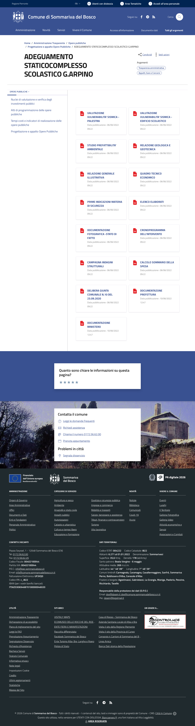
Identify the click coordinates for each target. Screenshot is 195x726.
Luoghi (163, 505)
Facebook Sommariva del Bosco (70, 636)
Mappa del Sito (16, 690)
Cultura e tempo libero (65, 529)
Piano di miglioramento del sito (24, 627)
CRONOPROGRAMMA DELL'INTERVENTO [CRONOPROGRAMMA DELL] (152, 232)
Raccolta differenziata (65, 631)
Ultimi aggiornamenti (19, 680)
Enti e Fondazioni (18, 520)
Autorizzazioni (61, 520)
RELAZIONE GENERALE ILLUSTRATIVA (100, 175)
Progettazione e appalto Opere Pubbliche (49, 46)
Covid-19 (134, 515)
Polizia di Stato (61, 646)
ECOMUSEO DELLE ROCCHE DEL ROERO (75, 622)
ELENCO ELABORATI (152, 202)
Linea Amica (105, 641)
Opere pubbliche (77, 43)
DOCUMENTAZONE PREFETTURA (151, 293)
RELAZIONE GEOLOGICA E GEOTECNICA (155, 147)
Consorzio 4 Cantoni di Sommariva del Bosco (121, 636)
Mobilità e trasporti (100, 510)
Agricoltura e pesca (63, 500)
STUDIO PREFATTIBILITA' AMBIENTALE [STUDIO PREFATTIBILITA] (101, 147)
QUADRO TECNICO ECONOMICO (151, 175)
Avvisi (132, 520)
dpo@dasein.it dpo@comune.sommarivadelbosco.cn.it (133, 594)
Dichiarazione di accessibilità (23, 622)
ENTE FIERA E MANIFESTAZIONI (71, 627)
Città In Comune (163, 713)
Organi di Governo (18, 500)
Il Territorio (165, 510)
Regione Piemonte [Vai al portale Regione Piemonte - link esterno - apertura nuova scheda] (20, 3)
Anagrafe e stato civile (65, 510)
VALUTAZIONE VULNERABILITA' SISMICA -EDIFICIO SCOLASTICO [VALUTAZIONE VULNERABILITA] (156, 117)
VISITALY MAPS (62, 617)
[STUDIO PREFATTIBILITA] (82, 145)
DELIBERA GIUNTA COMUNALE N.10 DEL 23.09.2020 (100, 295)
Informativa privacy (19, 661)
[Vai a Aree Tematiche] (131, 3)
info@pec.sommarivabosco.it (30, 569)
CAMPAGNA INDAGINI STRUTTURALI (100, 264)
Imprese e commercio (102, 505)
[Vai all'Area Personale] (164, 3)
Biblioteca (134, 505)
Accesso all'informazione (122, 30)
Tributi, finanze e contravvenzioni (107, 520)
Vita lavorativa (98, 529)
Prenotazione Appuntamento (24, 636)
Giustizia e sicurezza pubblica (105, 500)
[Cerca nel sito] (179, 17)
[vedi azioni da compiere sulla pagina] (161, 54)
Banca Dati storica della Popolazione (117, 646)
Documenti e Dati (18, 515)
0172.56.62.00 (20, 554)
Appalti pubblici (61, 515)
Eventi (163, 500)
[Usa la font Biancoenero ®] (100, 3)
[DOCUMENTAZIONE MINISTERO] (82, 323)
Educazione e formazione (66, 534)
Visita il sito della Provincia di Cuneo (117, 631)
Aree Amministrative (19, 505)
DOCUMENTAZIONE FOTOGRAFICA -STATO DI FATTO (102, 234)
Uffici (11, 510)
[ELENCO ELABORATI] (135, 202)
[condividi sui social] (144, 54)
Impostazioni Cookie (19, 670)
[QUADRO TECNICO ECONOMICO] (135, 174)
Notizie (132, 500)
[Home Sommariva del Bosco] (54, 17)
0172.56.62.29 (21, 558)
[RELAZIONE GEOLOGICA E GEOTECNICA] (135, 145)
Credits (12, 675)
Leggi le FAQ (15, 631)
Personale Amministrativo (22, 524)
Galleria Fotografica (169, 515)
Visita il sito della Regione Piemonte (117, 627)
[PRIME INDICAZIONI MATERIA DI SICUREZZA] (82, 202)
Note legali (14, 665)
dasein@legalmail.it (114, 598)
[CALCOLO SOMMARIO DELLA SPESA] (135, 262)
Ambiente (59, 505)
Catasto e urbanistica (65, 524)
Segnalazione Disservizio (21, 641)
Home (27, 43)
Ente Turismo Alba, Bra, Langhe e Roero (74, 641)
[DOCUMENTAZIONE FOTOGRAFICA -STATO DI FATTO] (82, 230)
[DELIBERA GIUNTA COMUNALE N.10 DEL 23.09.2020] (82, 291)
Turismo (95, 524)
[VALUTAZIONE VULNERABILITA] (82, 113)
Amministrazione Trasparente (49, 43)
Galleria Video (166, 520)
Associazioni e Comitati (171, 534)
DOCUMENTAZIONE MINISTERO (98, 325)
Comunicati (135, 510)
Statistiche (14, 685)
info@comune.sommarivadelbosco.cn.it (35, 572)
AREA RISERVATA (96, 721)
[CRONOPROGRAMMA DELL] (135, 230)
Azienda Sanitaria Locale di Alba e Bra (118, 622)
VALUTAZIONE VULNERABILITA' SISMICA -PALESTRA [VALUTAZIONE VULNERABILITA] (103, 117)
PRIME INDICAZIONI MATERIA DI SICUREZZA (104, 204)
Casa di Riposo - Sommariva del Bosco (118, 617)
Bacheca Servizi (17, 651)
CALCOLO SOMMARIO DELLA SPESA (157, 264)
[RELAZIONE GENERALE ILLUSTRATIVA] (82, 174)
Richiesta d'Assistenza (20, 646)
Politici (12, 529)
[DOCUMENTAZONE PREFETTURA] (135, 291)
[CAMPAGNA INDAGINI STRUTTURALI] (82, 262)
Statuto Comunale (18, 656)
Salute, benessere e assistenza (106, 515)
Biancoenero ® (109, 717)
